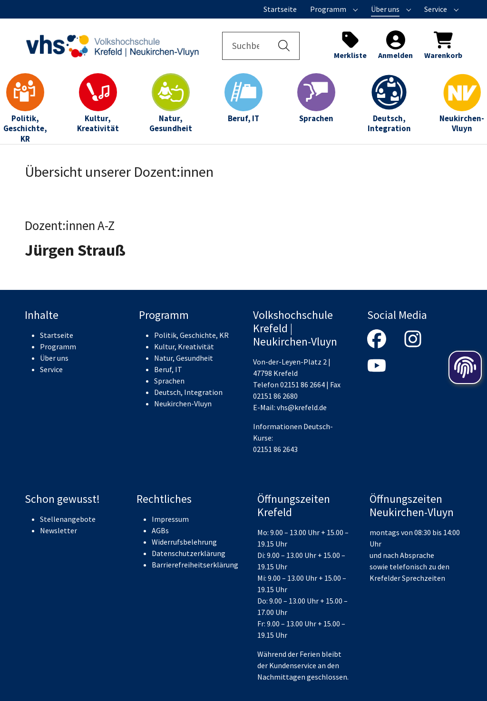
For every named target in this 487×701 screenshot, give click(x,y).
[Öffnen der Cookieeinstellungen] (465, 367)
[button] (284, 46)
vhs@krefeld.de (302, 407)
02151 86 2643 (275, 449)
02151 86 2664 (302, 384)
